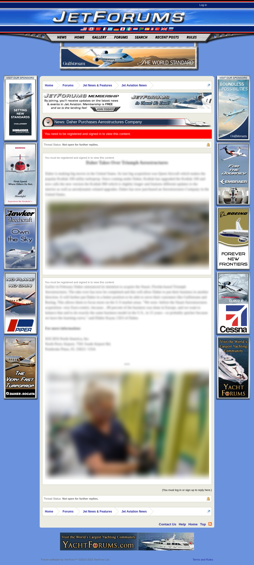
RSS (210, 524)
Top (203, 524)
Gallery (99, 37)
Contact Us (167, 524)
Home (79, 37)
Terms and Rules (202, 559)
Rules (192, 37)
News (62, 37)
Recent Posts (167, 37)
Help (182, 524)
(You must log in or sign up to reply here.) (187, 489)
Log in (203, 4)
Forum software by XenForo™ (75, 559)
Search (141, 37)
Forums (121, 37)
